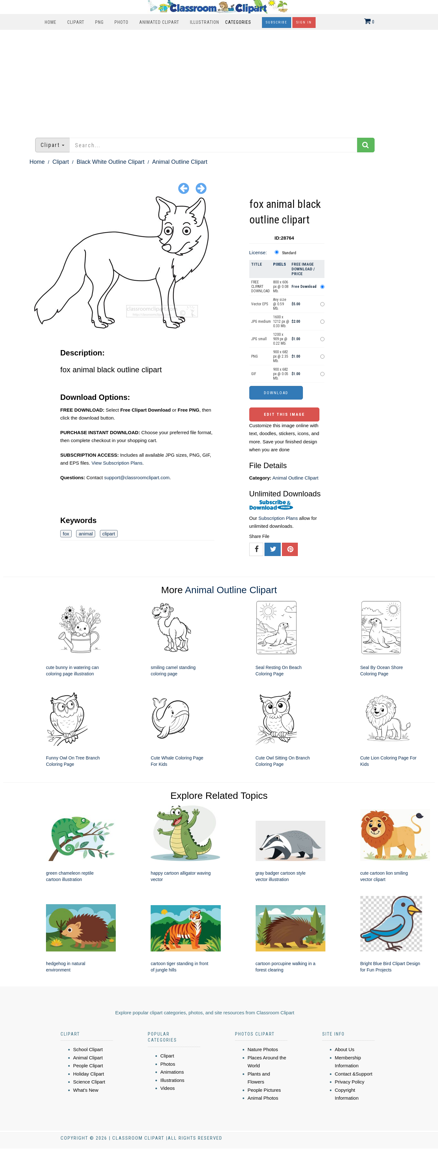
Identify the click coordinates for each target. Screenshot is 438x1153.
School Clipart (88, 1049)
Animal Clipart (88, 1057)
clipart (108, 533)
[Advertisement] (219, 80)
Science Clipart (89, 1081)
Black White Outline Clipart (110, 162)
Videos (167, 1088)
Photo (121, 22)
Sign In (304, 22)
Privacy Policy (349, 1081)
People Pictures (264, 1090)
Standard (289, 253)
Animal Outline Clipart (179, 162)
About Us (345, 1049)
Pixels (279, 264)
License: (258, 252)
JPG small (259, 339)
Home (50, 22)
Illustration (204, 22)
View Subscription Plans (116, 463)
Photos (167, 1064)
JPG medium (261, 321)
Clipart (75, 22)
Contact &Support (353, 1074)
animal (86, 533)
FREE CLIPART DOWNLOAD (260, 286)
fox (66, 533)
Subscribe (276, 22)
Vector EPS (259, 304)
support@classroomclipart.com (136, 477)
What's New (86, 1090)
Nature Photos (263, 1049)
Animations (172, 1072)
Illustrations (172, 1080)
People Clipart (88, 1065)
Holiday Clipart (88, 1074)
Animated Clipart (159, 22)
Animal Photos (263, 1098)
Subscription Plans (278, 518)
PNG (99, 22)
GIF (253, 374)
